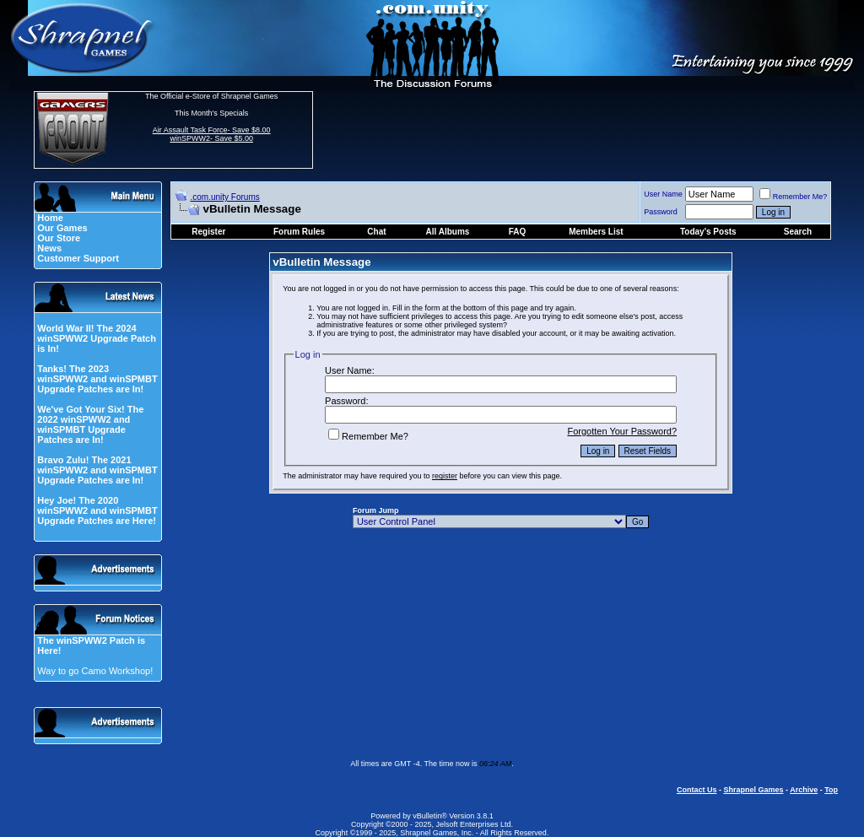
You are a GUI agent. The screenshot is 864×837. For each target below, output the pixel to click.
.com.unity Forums (225, 197)
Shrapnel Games (753, 790)
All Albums (448, 231)
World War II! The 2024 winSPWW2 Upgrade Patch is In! (96, 338)
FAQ (517, 231)
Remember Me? (793, 196)
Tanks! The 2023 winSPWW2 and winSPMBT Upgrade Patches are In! (97, 379)
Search (798, 231)
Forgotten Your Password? (622, 431)
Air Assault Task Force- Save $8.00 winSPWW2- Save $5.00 (212, 134)
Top (831, 790)
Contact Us (697, 790)
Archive (804, 790)
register (444, 476)
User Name (663, 194)
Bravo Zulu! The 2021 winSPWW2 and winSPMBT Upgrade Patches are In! (97, 470)
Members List (596, 231)
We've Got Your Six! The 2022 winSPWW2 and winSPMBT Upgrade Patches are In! (90, 424)
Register (208, 231)
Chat (376, 231)
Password (661, 212)
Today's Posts (708, 231)
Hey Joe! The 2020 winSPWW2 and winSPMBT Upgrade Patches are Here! (97, 510)
